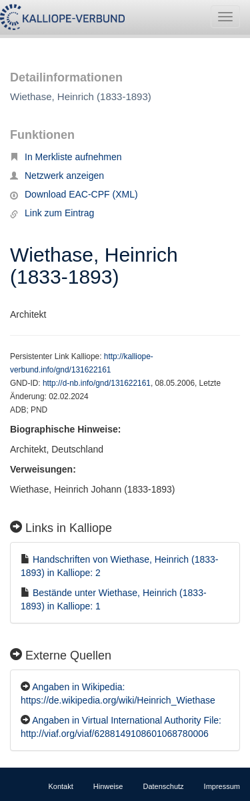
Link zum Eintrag (52, 213)
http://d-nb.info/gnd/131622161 (97, 383)
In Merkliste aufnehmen (66, 157)
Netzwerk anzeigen (57, 175)
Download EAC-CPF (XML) (74, 194)
